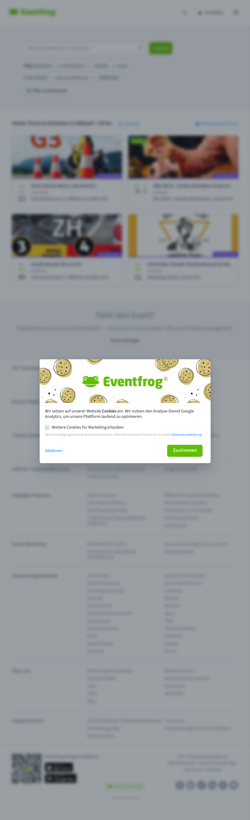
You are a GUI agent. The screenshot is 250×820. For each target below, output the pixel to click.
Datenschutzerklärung (187, 434)
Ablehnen (54, 450)
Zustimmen (185, 450)
